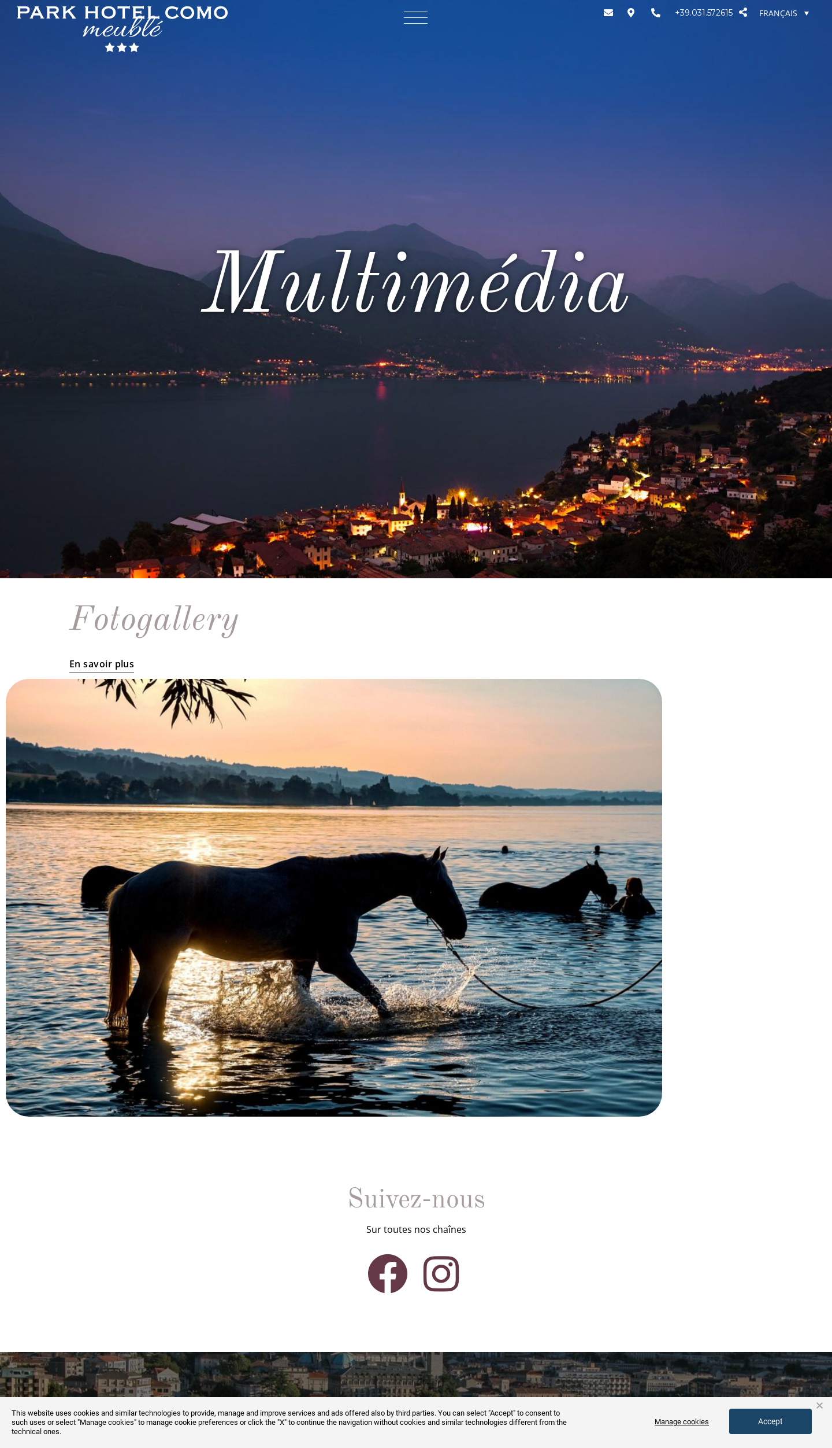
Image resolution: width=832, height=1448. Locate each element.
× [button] (819, 1406)
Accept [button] (770, 1421)
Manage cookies (682, 1421)
